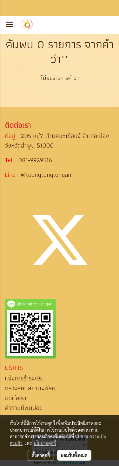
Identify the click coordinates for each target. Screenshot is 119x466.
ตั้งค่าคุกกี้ (41, 455)
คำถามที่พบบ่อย (24, 408)
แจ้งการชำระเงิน (24, 378)
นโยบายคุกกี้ (45, 443)
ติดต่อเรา (15, 398)
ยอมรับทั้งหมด (74, 455)
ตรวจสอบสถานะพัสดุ (30, 388)
